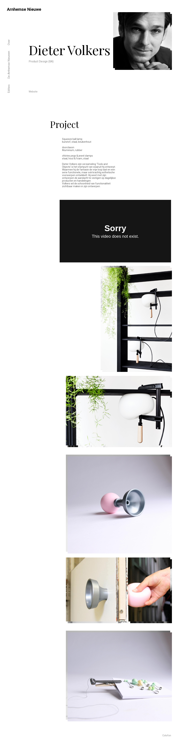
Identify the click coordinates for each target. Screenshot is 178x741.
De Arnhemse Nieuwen (8, 65)
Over (8, 42)
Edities (8, 88)
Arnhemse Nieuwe (24, 9)
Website (33, 91)
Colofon (166, 735)
